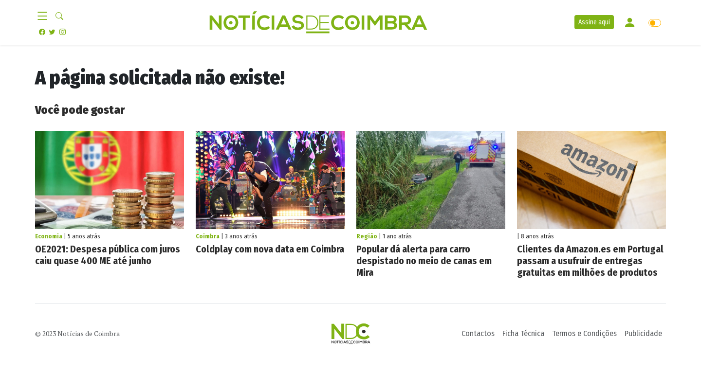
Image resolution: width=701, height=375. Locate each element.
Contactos (478, 333)
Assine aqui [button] (594, 22)
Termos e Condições (584, 333)
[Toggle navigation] (45, 16)
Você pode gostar (80, 110)
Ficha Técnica (523, 333)
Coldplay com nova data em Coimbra (270, 249)
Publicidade (643, 333)
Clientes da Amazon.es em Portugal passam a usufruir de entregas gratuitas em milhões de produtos (590, 260)
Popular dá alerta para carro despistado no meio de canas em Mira (424, 260)
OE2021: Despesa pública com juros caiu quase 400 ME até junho (107, 255)
